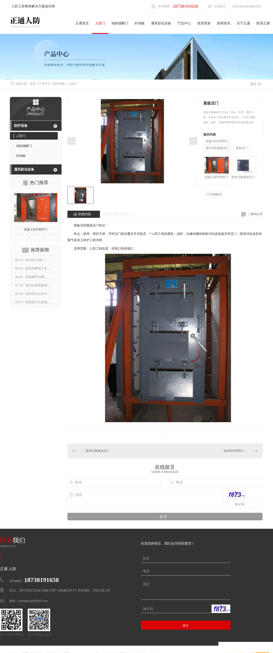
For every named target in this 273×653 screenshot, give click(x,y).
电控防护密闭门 (234, 450)
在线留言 (220, 6)
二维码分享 (255, 214)
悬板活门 (241, 148)
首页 (33, 83)
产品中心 (45, 83)
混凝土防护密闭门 (35, 229)
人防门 (72, 83)
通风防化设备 (24, 169)
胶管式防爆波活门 (217, 148)
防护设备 (59, 83)
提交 (186, 625)
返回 (255, 84)
